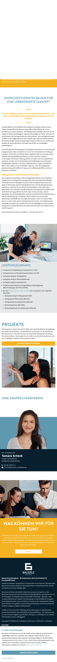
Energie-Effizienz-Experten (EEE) (18, 291)
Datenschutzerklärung (33, 645)
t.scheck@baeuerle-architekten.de (14, 467)
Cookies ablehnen (7, 658)
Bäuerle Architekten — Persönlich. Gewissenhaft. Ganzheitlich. (28, 569)
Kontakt (28, 551)
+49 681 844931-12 (9, 465)
